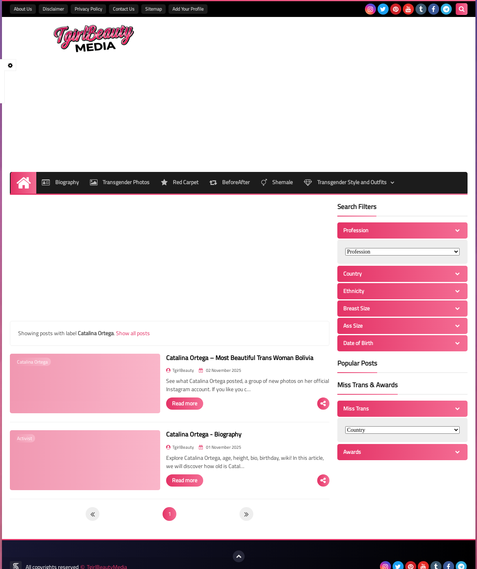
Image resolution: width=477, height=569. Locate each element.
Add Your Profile (188, 8)
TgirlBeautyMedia (107, 558)
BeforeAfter (231, 154)
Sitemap (153, 8)
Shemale (279, 154)
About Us (23, 8)
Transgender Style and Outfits (348, 154)
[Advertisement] (324, 80)
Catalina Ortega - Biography (172, 416)
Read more (152, 374)
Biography (60, 154)
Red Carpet (180, 154)
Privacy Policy (88, 8)
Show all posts (133, 304)
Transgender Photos (120, 154)
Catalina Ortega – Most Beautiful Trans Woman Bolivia (207, 329)
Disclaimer (53, 8)
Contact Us (124, 8)
